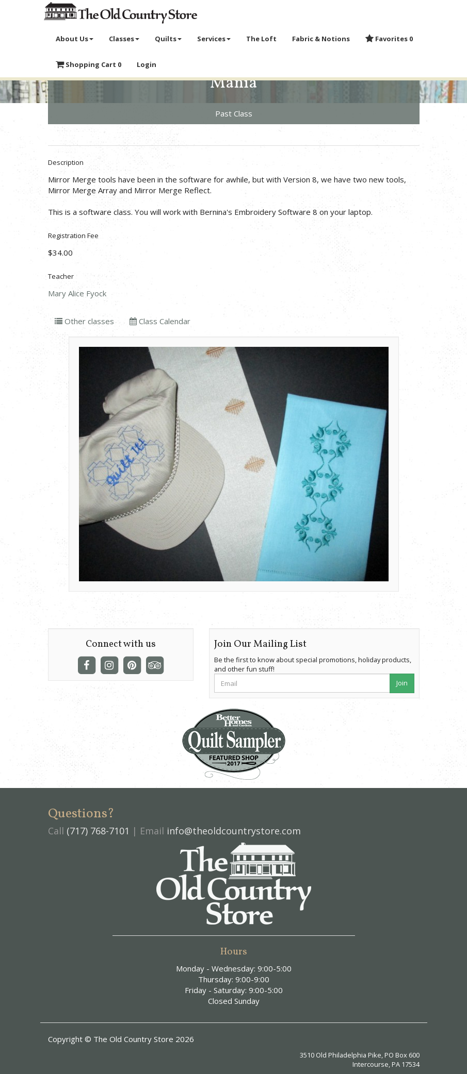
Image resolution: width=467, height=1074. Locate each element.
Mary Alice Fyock (77, 293)
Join (402, 682)
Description (66, 162)
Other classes (84, 321)
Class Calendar (160, 321)
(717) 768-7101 (98, 831)
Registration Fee (73, 235)
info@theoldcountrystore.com (234, 831)
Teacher (61, 276)
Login (146, 64)
